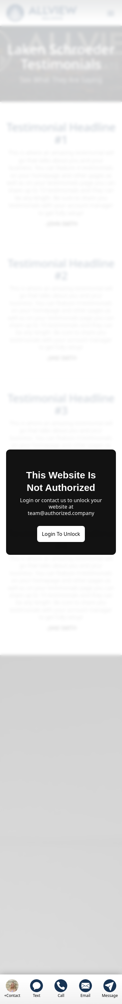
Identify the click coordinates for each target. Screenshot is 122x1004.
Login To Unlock (61, 533)
